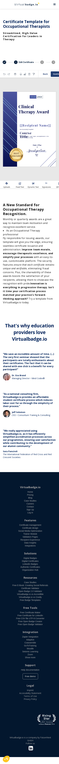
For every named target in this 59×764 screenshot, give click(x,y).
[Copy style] (34, 74)
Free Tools (30, 608)
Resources (30, 577)
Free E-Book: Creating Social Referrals (30, 585)
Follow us (30, 743)
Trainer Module (30, 534)
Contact (30, 506)
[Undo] (4, 74)
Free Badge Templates (30, 600)
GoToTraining (30, 645)
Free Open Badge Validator (30, 624)
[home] (25, 4)
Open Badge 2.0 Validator (30, 591)
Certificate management (30, 525)
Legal (30, 685)
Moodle (30, 648)
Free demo (30, 676)
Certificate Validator (30, 588)
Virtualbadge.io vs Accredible (30, 594)
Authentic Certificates (30, 567)
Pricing (30, 495)
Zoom (30, 654)
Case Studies (30, 501)
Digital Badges (30, 558)
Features (30, 520)
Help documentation (30, 670)
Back (45, 74)
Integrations (30, 546)
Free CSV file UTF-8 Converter (30, 618)
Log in (30, 512)
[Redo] (9, 74)
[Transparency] (21, 74)
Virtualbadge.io (30, 487)
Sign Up (30, 509)
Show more (30, 657)
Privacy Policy (30, 699)
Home (30, 492)
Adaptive (30, 640)
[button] (54, 4)
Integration (30, 632)
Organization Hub (30, 570)
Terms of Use (30, 696)
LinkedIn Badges (30, 564)
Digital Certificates (30, 561)
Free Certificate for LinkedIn (30, 615)
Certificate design (30, 528)
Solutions (30, 553)
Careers (30, 504)
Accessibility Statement (30, 693)
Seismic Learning (30, 651)
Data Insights (30, 543)
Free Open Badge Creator (30, 621)
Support (30, 665)
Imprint (30, 690)
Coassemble (30, 642)
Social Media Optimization (30, 531)
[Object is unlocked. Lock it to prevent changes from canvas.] (25, 74)
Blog (30, 498)
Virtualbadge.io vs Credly (30, 597)
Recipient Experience (30, 540)
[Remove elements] (29, 74)
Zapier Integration (30, 637)
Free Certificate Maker (30, 612)
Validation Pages (30, 537)
